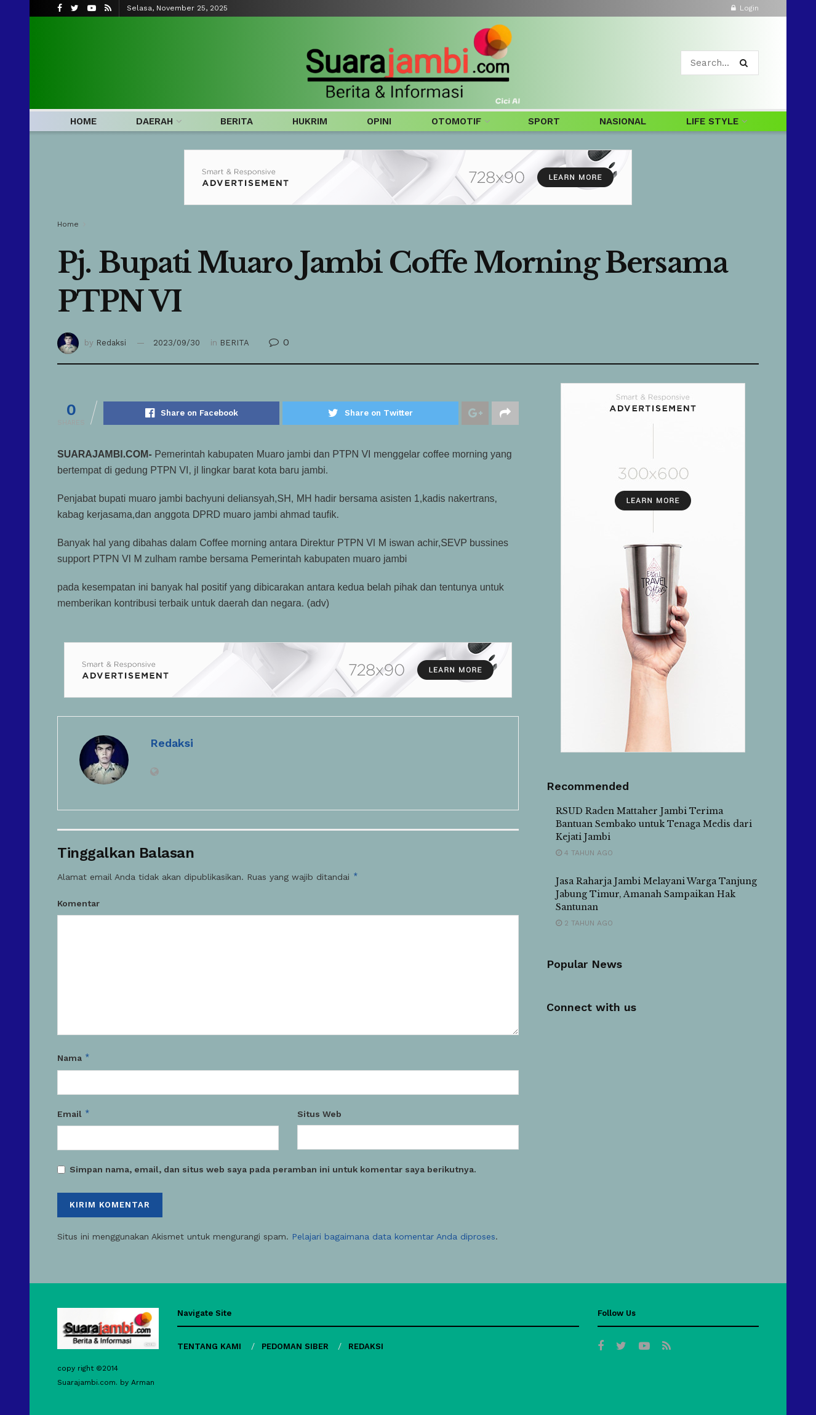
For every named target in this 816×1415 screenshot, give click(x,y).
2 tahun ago (584, 923)
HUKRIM (309, 121)
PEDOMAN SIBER (295, 1346)
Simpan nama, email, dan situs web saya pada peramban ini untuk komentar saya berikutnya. (273, 1169)
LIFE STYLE (712, 121)
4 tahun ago (584, 853)
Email (73, 1114)
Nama (73, 1058)
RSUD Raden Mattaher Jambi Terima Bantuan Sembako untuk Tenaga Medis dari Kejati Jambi (654, 823)
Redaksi (111, 342)
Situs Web (319, 1114)
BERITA (236, 121)
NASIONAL (622, 121)
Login (745, 8)
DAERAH (154, 121)
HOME (83, 121)
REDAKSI (365, 1346)
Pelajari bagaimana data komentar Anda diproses (393, 1236)
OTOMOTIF (456, 121)
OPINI (379, 121)
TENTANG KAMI (209, 1346)
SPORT (544, 121)
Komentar (78, 903)
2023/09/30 (176, 342)
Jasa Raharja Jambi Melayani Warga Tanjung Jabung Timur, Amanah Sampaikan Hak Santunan (656, 894)
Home (68, 224)
